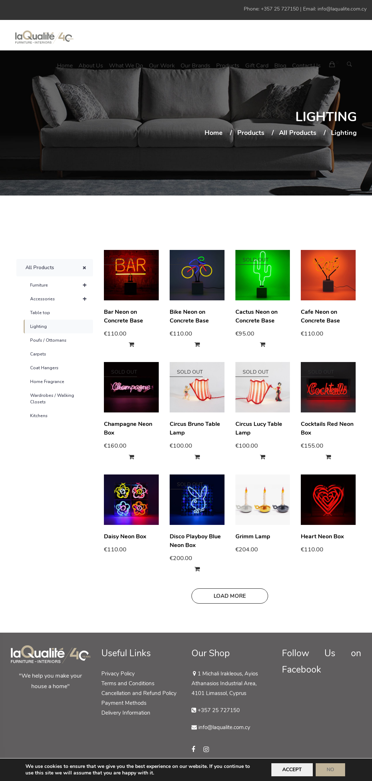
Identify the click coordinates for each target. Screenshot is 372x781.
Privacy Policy (118, 673)
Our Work (162, 66)
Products (227, 66)
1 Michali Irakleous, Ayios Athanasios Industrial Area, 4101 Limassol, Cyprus (224, 683)
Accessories (61, 299)
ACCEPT (292, 769)
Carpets (38, 354)
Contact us (306, 66)
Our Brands (195, 66)
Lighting (38, 326)
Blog (280, 66)
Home (65, 66)
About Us (90, 66)
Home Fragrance (47, 382)
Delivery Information (125, 712)
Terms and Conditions (127, 683)
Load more (230, 596)
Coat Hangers (44, 368)
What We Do (126, 66)
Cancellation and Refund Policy (139, 693)
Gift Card (256, 66)
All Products (297, 133)
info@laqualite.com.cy (342, 8)
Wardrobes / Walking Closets (52, 398)
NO (330, 769)
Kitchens (39, 416)
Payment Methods (123, 703)
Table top (40, 313)
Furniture (61, 285)
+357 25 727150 (280, 8)
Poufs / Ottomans (48, 340)
